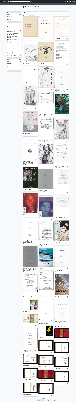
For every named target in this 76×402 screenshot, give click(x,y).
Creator (9, 19)
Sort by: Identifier (57, 15)
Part (14, 62)
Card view (32, 15)
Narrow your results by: (14, 6)
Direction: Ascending (64, 15)
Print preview (25, 15)
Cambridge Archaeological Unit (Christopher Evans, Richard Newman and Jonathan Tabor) (14, 44)
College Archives (14, 14)
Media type (9, 66)
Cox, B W (14, 49)
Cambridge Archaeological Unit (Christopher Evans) (14, 31)
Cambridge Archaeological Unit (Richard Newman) (14, 34)
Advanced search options (29, 12)
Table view (37, 15)
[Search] (20, 1)
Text (14, 71)
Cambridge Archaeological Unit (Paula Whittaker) (14, 37)
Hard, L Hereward (14, 47)
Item (14, 60)
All (7, 12)
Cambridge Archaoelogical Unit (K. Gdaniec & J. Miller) (14, 51)
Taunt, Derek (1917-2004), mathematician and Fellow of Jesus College (14, 25)
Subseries (14, 64)
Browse (4, 1)
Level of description (11, 55)
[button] (66, 2)
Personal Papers (14, 16)
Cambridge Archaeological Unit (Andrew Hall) (14, 40)
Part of (8, 10)
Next (54, 400)
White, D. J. (14, 28)
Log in (73, 1)
